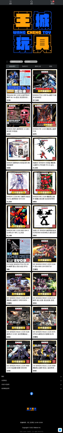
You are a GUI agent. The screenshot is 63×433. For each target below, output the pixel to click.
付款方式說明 (5, 384)
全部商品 (4, 380)
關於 (3, 376)
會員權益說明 (5, 388)
